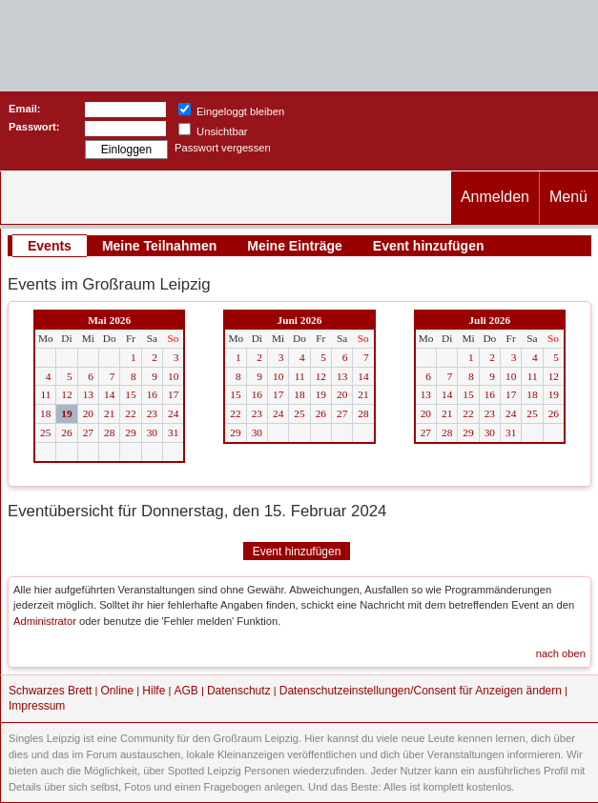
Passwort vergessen (223, 147)
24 (173, 413)
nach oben (561, 653)
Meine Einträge (294, 245)
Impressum (37, 706)
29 (130, 432)
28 (109, 432)
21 (109, 413)
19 (66, 413)
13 (88, 394)
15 (130, 394)
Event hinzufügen (429, 245)
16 (152, 394)
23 (152, 413)
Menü (568, 197)
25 (45, 432)
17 (173, 394)
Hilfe (153, 690)
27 (88, 432)
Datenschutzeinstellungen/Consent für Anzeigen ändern (420, 690)
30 (152, 432)
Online (117, 690)
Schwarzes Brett (50, 690)
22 (130, 413)
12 (66, 394)
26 (66, 432)
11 (45, 394)
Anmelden (495, 197)
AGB (185, 690)
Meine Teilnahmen (159, 245)
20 (88, 413)
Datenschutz (239, 690)
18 (45, 413)
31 (173, 432)
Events (50, 245)
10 (173, 376)
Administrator (44, 621)
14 (109, 394)
